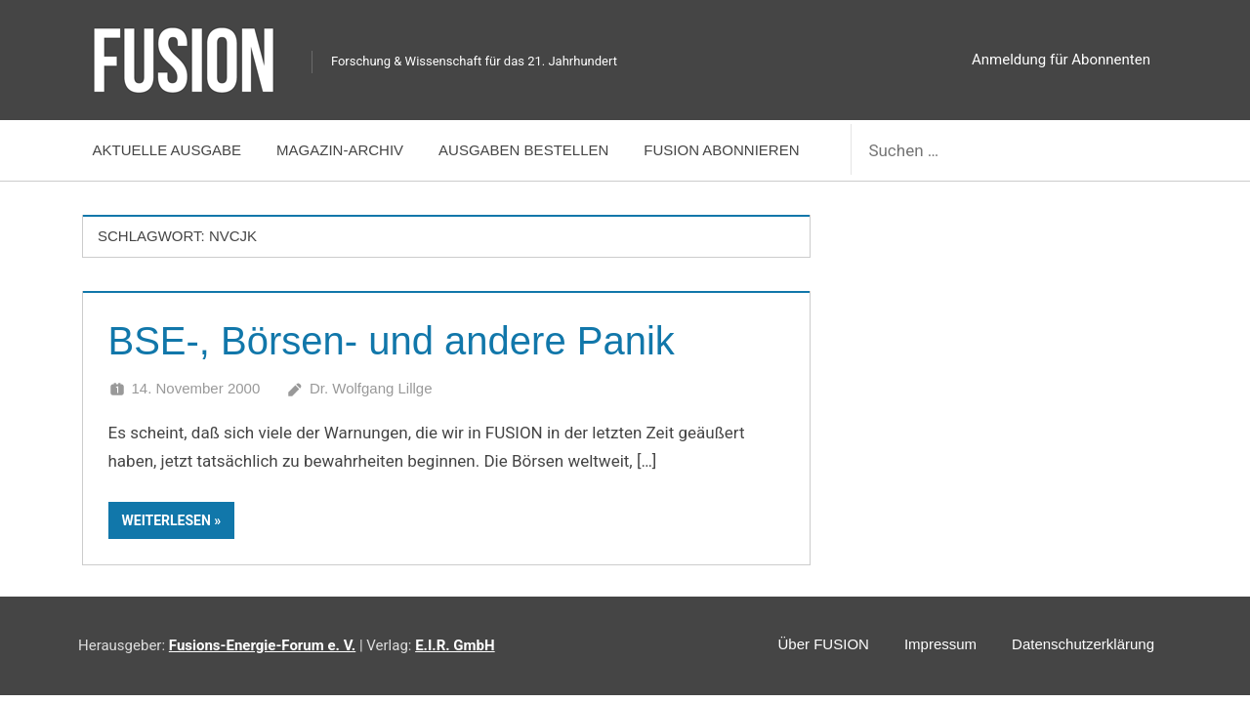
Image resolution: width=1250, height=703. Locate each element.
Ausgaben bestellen (523, 150)
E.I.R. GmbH (454, 645)
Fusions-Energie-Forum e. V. (262, 645)
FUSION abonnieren (721, 150)
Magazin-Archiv (339, 150)
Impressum (940, 644)
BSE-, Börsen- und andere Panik (391, 340)
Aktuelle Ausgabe (167, 150)
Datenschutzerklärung (1083, 644)
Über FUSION (823, 644)
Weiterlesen (166, 520)
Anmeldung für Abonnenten (1061, 59)
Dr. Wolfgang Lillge (371, 388)
